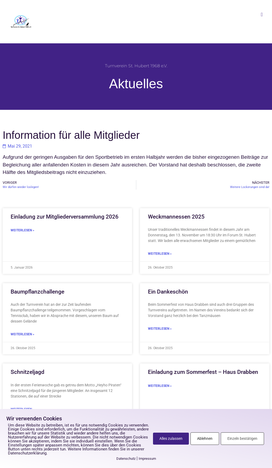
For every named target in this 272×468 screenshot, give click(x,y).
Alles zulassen (170, 438)
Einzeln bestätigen (242, 438)
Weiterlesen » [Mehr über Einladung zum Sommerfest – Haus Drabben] (160, 386)
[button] (262, 14)
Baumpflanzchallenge (37, 292)
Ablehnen (204, 438)
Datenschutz (125, 459)
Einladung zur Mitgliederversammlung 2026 (64, 217)
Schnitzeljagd (27, 372)
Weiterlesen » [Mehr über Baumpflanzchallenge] (22, 334)
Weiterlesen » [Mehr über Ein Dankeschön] (160, 329)
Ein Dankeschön (168, 292)
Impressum (147, 459)
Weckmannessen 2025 (176, 217)
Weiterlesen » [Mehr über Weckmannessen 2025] (160, 254)
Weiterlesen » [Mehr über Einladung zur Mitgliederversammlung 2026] (22, 230)
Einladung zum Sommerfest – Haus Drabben (203, 372)
